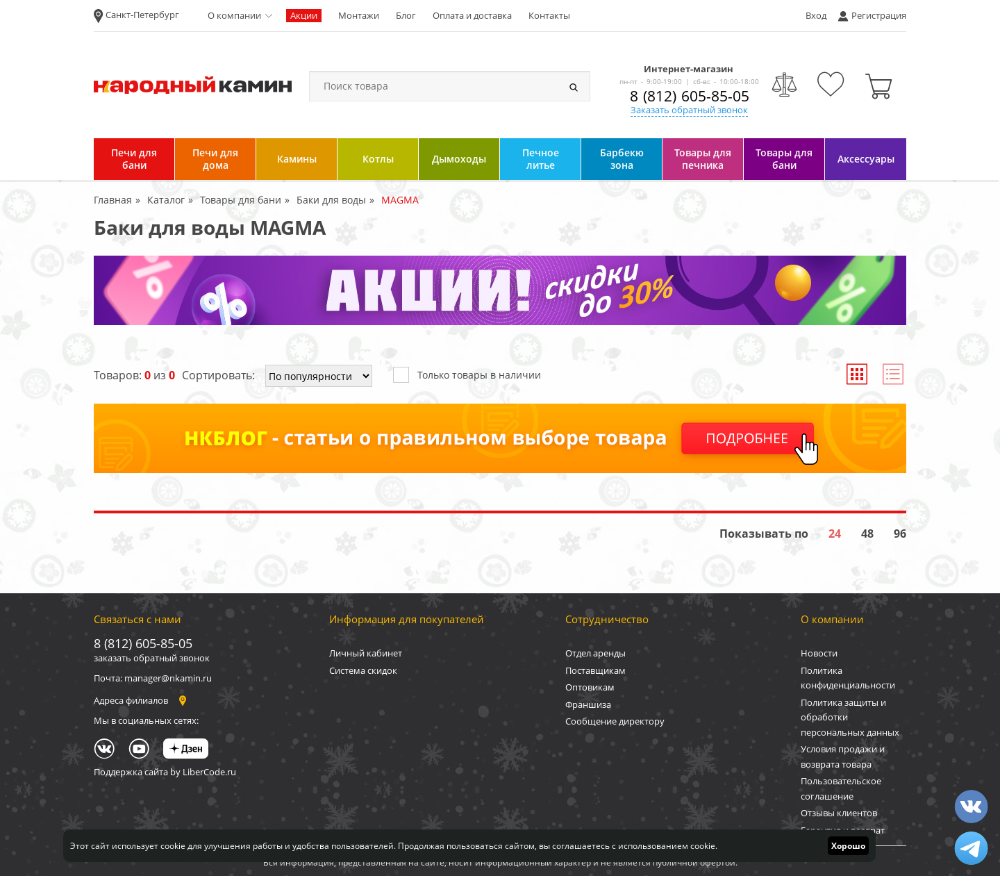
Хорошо (848, 846)
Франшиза (588, 704)
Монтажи (358, 15)
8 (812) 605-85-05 (689, 96)
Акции (303, 15)
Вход (816, 15)
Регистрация (878, 15)
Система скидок (363, 670)
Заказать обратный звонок (689, 110)
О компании (234, 15)
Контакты (549, 15)
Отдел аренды (595, 653)
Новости (819, 653)
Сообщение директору (615, 721)
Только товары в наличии (467, 374)
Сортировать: (218, 375)
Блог (406, 15)
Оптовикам (590, 687)
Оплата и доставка (472, 15)
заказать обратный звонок (152, 658)
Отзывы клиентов (839, 813)
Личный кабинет (365, 653)
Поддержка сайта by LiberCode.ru (165, 772)
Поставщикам (595, 670)
